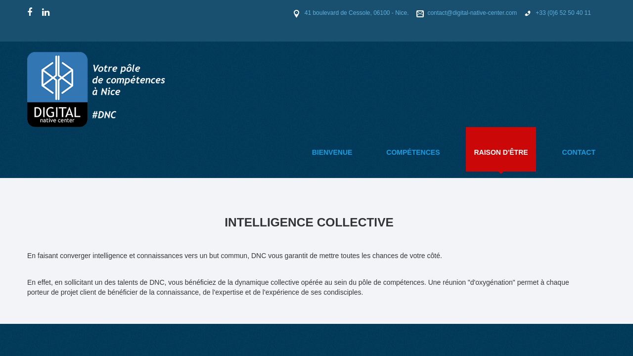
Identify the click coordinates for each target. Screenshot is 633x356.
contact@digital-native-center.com (472, 12)
